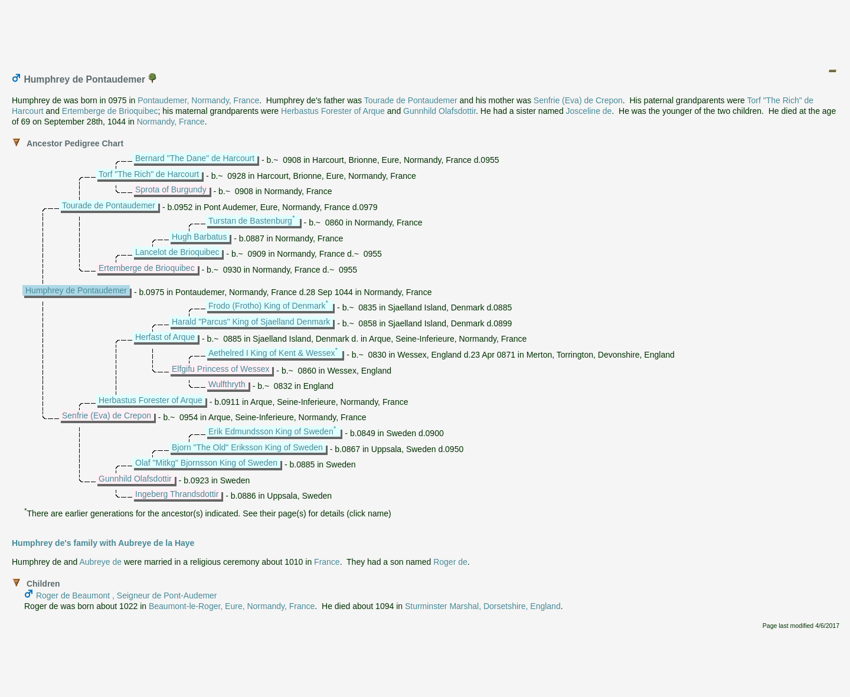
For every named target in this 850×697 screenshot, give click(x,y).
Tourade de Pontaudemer (410, 100)
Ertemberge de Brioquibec (110, 111)
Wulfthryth (227, 384)
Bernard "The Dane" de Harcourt (194, 158)
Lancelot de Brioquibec (177, 252)
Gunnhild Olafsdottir (439, 111)
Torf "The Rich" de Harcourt (149, 174)
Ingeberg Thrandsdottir (176, 494)
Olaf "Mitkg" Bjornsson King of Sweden (206, 462)
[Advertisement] (425, 31)
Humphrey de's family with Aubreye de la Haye (103, 543)
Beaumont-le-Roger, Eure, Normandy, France (232, 606)
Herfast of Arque (165, 337)
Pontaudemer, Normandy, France (198, 100)
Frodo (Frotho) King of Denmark (266, 305)
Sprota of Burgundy (171, 189)
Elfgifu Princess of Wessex (220, 369)
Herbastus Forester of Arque (333, 111)
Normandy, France (171, 121)
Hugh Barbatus (199, 236)
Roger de (450, 562)
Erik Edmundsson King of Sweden (271, 431)
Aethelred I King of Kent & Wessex (271, 353)
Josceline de (589, 111)
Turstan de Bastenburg (250, 220)
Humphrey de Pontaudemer (76, 290)
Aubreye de (100, 562)
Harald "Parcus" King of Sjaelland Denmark (251, 321)
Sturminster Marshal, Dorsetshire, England (483, 606)
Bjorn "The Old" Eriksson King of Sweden (247, 447)
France (327, 562)
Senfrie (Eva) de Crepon (578, 100)
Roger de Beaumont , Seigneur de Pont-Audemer (126, 595)
